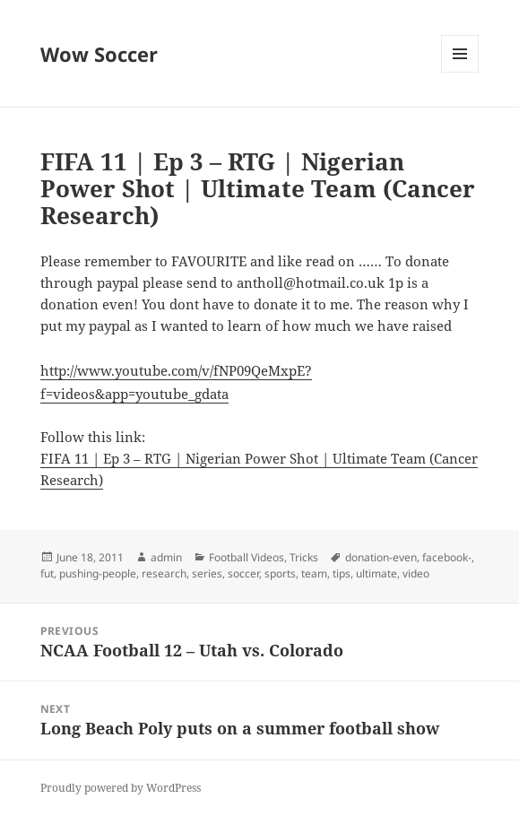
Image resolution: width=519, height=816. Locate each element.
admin (166, 557)
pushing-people (97, 573)
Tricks (304, 557)
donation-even (381, 557)
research (164, 573)
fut (47, 573)
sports (280, 573)
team (314, 573)
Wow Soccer (99, 53)
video (415, 573)
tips (341, 573)
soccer (243, 573)
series (207, 573)
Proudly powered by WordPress (120, 787)
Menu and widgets (460, 72)
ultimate (376, 573)
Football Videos (246, 557)
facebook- (446, 557)
